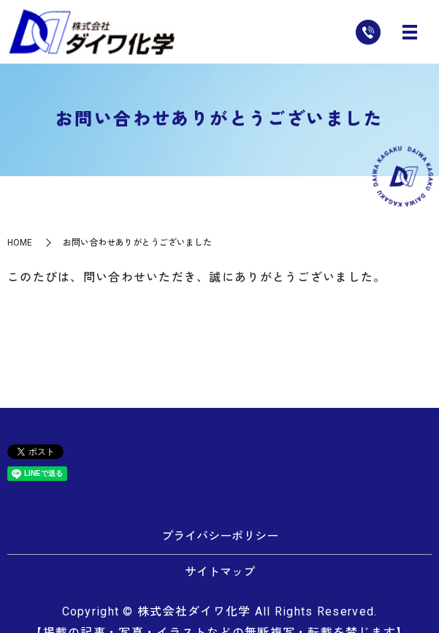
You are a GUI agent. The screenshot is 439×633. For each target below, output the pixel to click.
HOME (19, 243)
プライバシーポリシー (219, 536)
